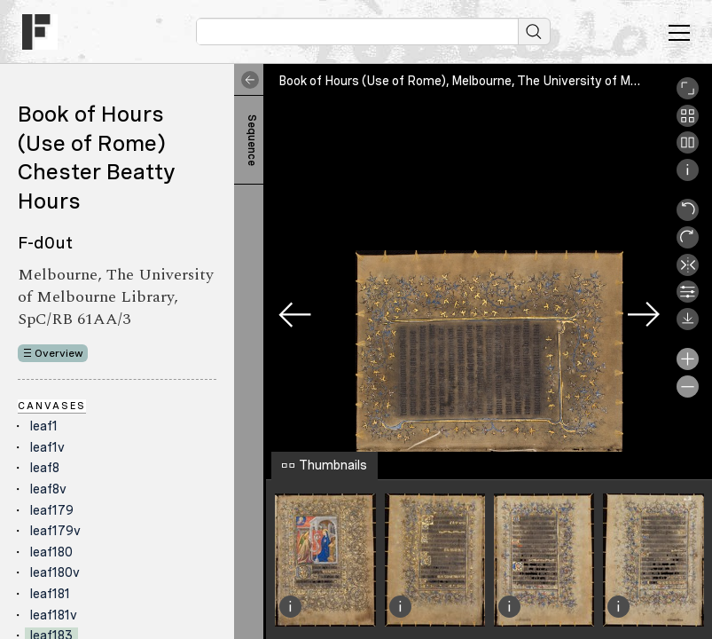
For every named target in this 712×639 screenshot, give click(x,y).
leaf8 (44, 468)
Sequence (252, 140)
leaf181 (50, 594)
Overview (59, 353)
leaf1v (47, 447)
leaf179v (55, 531)
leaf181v (53, 615)
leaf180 (51, 552)
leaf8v (48, 489)
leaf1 (44, 426)
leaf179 (52, 510)
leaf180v (55, 572)
